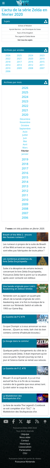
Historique (25, 443)
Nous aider (24, 437)
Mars (25, 147)
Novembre (25, 122)
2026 (7, 55)
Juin (25, 138)
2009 (19, 68)
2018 (7, 61)
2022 (7, 58)
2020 (30, 58)
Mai (25, 141)
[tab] (25, 88)
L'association (25, 446)
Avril (25, 144)
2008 (30, 68)
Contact (25, 440)
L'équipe (25, 434)
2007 (42, 68)
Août (25, 131)
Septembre (25, 128)
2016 (30, 61)
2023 (42, 55)
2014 (7, 64)
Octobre (25, 125)
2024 (30, 55)
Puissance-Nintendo (25, 461)
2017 (19, 61)
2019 (42, 58)
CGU (25, 453)
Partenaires (25, 450)
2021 (19, 58)
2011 (42, 64)
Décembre (25, 119)
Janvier (25, 154)
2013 (19, 64)
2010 (7, 68)
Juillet (25, 134)
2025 (19, 55)
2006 (7, 71)
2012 (30, 64)
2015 (42, 61)
